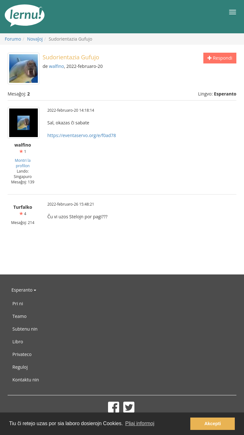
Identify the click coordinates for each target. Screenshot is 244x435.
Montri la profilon (23, 163)
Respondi (219, 58)
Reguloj (20, 367)
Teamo (19, 316)
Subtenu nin (24, 329)
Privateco (21, 354)
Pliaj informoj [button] (139, 423)
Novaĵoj (35, 39)
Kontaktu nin (25, 380)
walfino (56, 66)
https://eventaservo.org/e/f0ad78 (81, 135)
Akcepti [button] (212, 423)
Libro (17, 342)
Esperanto (23, 290)
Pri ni (17, 303)
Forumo (13, 39)
